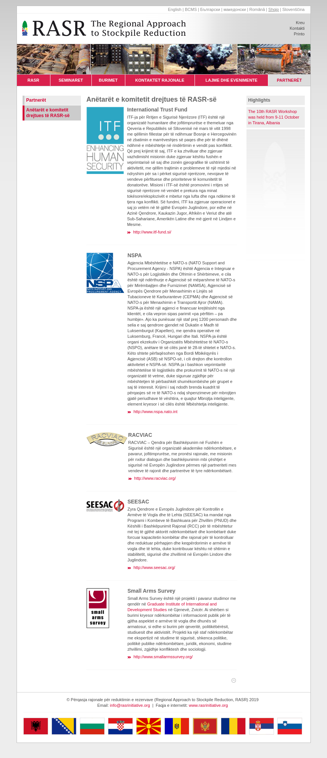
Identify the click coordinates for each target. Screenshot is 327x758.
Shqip (273, 9)
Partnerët (36, 100)
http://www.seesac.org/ (154, 567)
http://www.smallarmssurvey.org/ (163, 656)
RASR (33, 80)
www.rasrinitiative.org (208, 705)
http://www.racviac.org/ (155, 478)
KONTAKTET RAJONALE (159, 80)
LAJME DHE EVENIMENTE (231, 80)
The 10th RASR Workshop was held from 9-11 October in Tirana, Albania (274, 117)
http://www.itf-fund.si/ (152, 232)
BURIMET (108, 80)
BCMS (191, 9)
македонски (235, 9)
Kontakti (297, 28)
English (174, 9)
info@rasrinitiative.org (130, 705)
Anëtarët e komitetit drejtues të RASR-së (48, 112)
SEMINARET (70, 80)
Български (210, 9)
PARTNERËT (289, 80)
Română (257, 9)
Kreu (300, 22)
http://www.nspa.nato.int (156, 411)
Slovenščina (293, 9)
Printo (299, 34)
